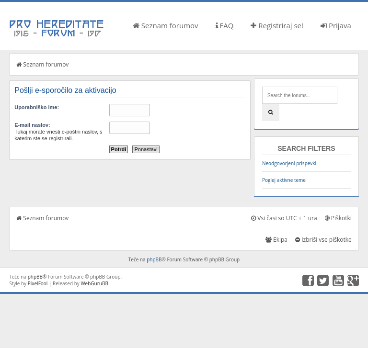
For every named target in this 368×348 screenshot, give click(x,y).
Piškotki (338, 218)
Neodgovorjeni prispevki (289, 163)
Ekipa (276, 240)
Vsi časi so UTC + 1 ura (284, 218)
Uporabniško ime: (36, 107)
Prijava (336, 25)
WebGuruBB (94, 283)
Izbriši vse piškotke (323, 240)
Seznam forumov (165, 25)
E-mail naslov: (32, 125)
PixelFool (38, 283)
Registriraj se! (277, 25)
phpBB (154, 259)
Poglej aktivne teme (284, 180)
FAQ (225, 25)
